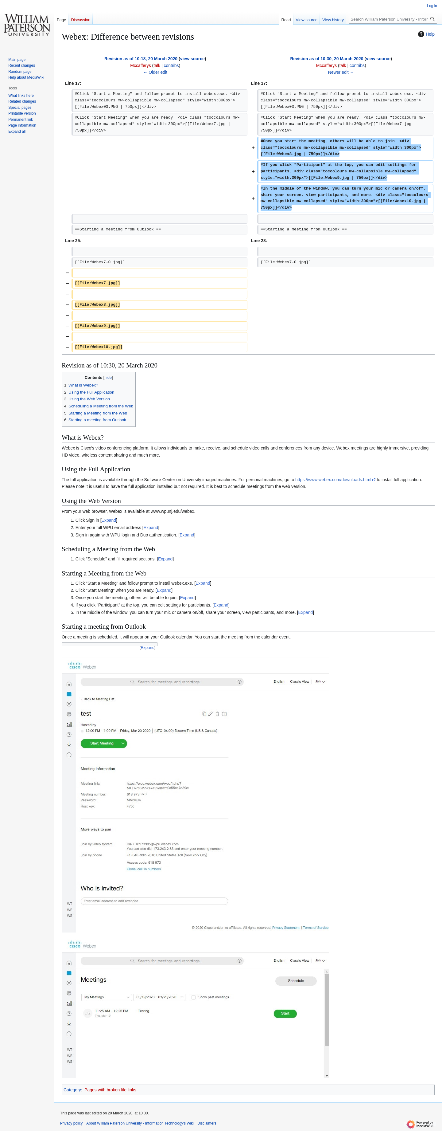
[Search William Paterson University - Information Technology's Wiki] (393, 19)
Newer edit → (341, 72)
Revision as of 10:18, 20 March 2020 (140, 58)
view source (192, 58)
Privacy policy (71, 1123)
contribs (171, 65)
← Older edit (155, 72)
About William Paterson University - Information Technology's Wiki (140, 1123)
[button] (16, 131)
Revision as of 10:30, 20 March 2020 (326, 58)
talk (156, 65)
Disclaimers (206, 1123)
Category (72, 1089)
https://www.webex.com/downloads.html (333, 479)
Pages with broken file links (110, 1089)
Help (426, 34)
